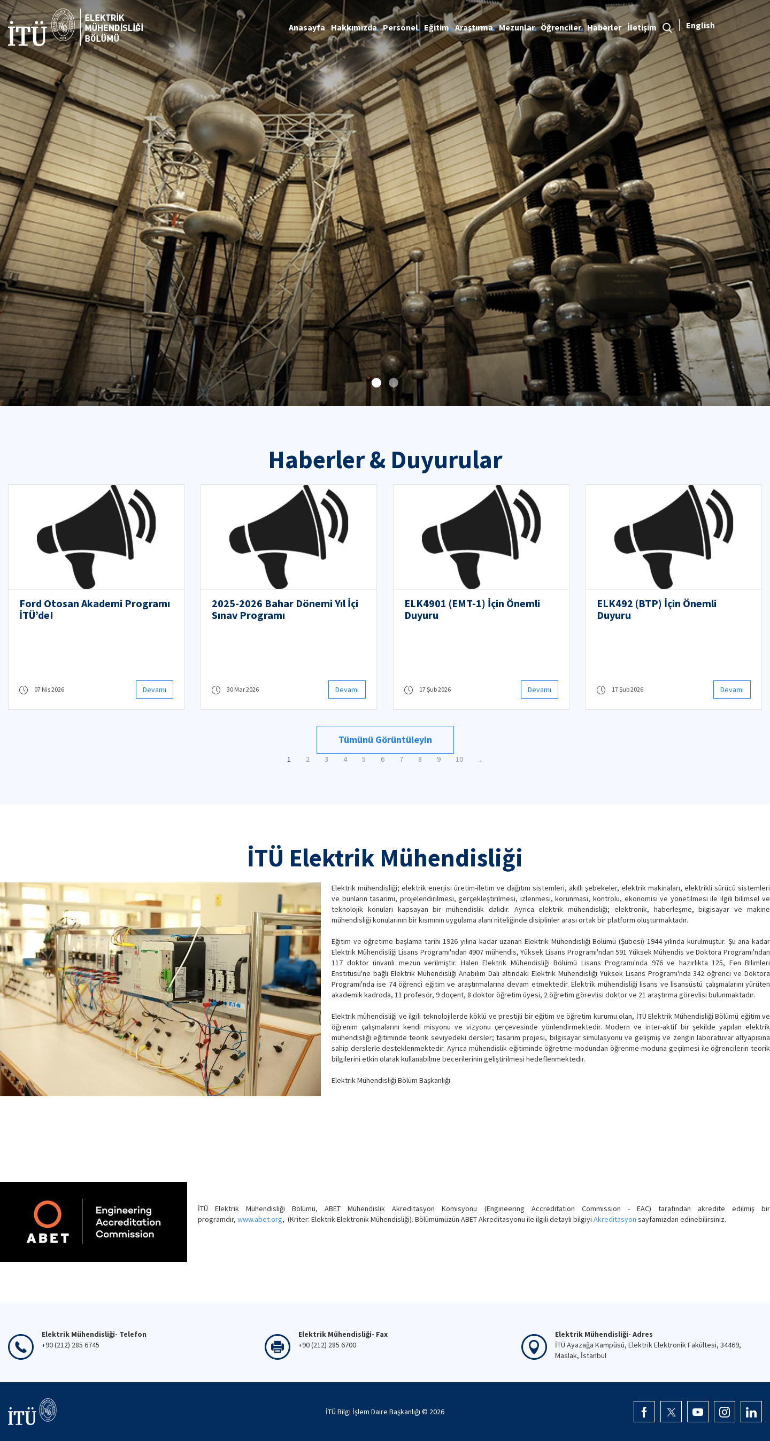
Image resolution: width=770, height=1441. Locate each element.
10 (459, 759)
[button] (376, 382)
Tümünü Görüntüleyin (385, 739)
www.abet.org (259, 1219)
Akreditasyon (615, 1219)
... (480, 759)
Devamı (154, 689)
